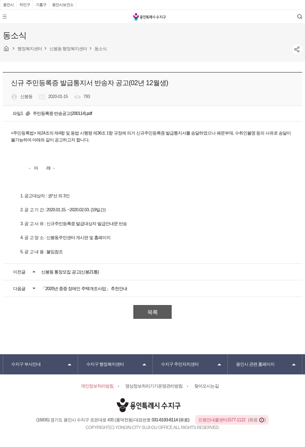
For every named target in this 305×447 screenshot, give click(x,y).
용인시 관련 (255, 364)
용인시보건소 (62, 4)
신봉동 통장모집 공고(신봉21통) (70, 272)
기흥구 (41, 4)
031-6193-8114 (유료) (171, 420)
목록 (152, 312)
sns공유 (297, 49)
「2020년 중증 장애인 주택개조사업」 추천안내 (84, 288)
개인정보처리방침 (97, 386)
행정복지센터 (105, 364)
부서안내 (26, 364)
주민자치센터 (180, 364)
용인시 (8, 4)
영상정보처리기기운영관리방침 (154, 386)
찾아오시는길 (206, 386)
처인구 (24, 4)
